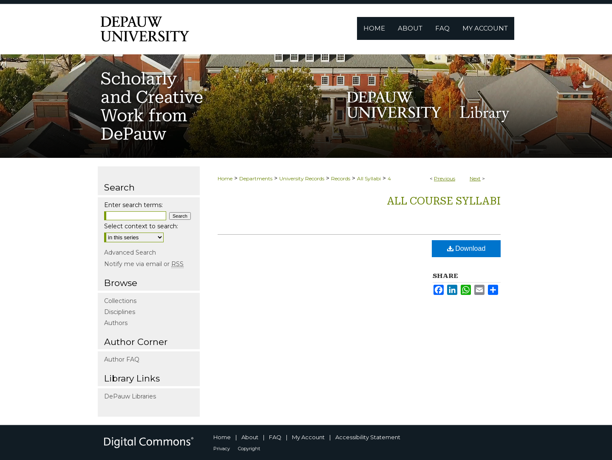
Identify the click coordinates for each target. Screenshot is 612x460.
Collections (120, 301)
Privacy (221, 449)
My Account (308, 437)
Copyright (249, 449)
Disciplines (119, 312)
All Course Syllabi (444, 201)
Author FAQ (121, 359)
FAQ (275, 437)
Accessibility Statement (367, 437)
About (249, 437)
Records (340, 178)
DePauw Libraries (130, 396)
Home (225, 178)
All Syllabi (369, 178)
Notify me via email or (144, 264)
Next (475, 178)
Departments (255, 178)
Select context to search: (141, 226)
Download (466, 248)
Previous (444, 178)
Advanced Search (130, 252)
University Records (301, 178)
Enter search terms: (133, 205)
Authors (116, 323)
